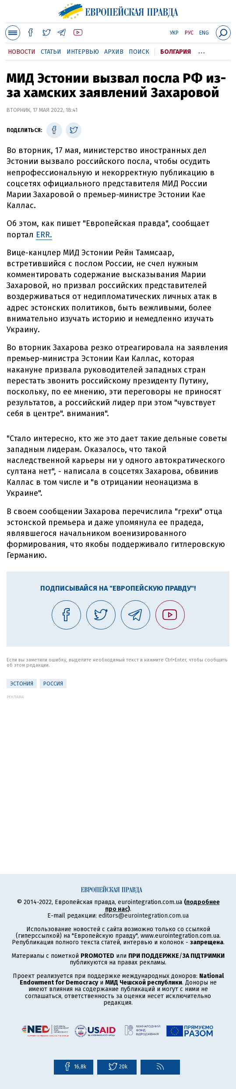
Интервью (83, 52)
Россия (53, 684)
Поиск (139, 52)
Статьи (51, 52)
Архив (113, 52)
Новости (21, 52)
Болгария (175, 52)
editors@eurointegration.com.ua (144, 915)
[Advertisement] (118, 760)
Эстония (21, 684)
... (201, 50)
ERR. (44, 235)
